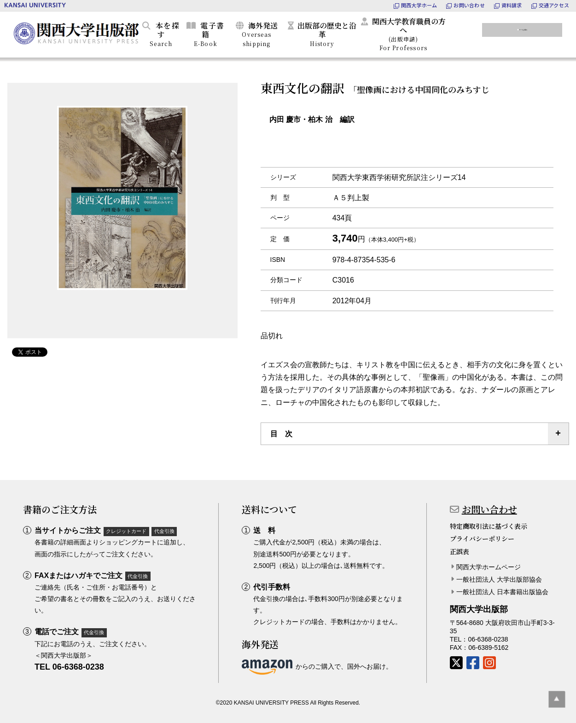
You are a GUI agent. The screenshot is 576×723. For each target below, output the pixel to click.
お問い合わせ (489, 509)
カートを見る (527, 32)
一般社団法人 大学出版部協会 (499, 579)
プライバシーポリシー (482, 538)
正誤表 (459, 551)
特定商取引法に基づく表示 (488, 526)
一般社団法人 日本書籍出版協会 (502, 592)
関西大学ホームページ (488, 567)
